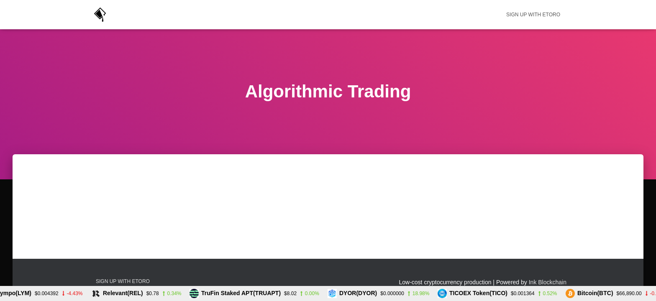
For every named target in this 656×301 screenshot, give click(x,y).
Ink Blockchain (547, 282)
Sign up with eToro (533, 15)
